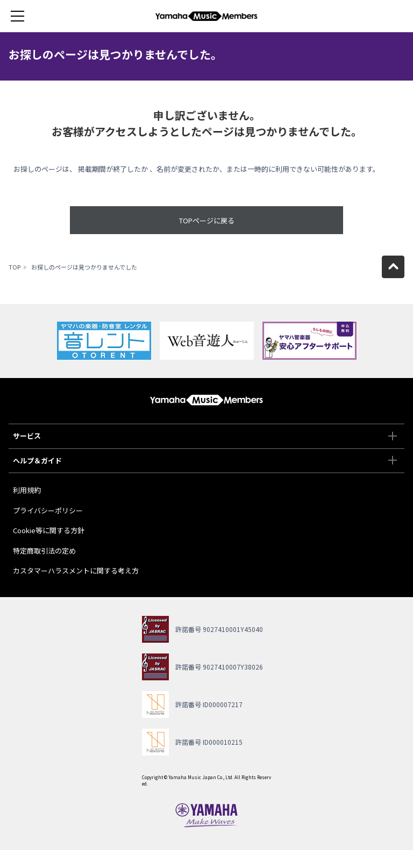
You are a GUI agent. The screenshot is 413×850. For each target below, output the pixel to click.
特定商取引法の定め (44, 551)
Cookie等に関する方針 (48, 530)
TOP (14, 267)
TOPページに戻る (206, 220)
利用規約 (27, 490)
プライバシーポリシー (48, 510)
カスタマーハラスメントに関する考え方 (76, 570)
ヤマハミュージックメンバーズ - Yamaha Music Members (206, 16)
